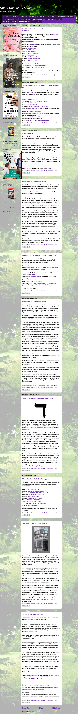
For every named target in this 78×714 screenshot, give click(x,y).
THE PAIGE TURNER (33, 489)
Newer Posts (26, 708)
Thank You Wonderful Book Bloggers (35, 479)
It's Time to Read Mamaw (35, 267)
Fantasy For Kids (25, 19)
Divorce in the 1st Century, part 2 (34, 181)
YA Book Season (32, 44)
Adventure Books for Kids (10, 19)
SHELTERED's (31, 92)
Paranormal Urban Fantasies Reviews (36, 271)
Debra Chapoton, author (11, 143)
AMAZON (32, 678)
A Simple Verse (27, 133)
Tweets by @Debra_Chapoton (10, 207)
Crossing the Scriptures (38, 466)
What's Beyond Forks (40, 65)
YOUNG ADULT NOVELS (10, 16)
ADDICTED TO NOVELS (35, 498)
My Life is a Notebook (35, 57)
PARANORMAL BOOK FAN (36, 494)
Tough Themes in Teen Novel (32, 614)
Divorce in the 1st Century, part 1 (34, 301)
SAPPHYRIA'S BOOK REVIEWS (37, 491)
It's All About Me (32, 62)
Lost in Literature (31, 113)
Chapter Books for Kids (53, 19)
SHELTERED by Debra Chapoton (46, 599)
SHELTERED (55, 34)
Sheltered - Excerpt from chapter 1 (34, 523)
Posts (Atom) (32, 711)
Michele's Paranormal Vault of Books (38, 106)
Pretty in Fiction (31, 274)
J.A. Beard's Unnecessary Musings (39, 101)
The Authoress (32, 51)
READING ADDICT (33, 496)
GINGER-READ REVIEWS (33, 501)
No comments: (49, 122)
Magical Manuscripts (33, 276)
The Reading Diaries (33, 63)
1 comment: (49, 74)
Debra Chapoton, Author (16, 7)
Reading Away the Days (34, 58)
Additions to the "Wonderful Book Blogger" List (39, 255)
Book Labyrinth (32, 48)
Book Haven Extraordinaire (35, 103)
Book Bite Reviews (32, 60)
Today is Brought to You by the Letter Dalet (37, 398)
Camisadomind (32, 265)
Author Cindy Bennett (33, 53)
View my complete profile (9, 145)
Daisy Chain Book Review (35, 111)
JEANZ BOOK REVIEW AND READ (38, 493)
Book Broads (30, 50)
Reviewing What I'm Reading (37, 269)
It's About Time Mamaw (51, 267)
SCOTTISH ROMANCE (9, 22)
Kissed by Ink (30, 99)
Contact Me (37, 22)
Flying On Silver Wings (36, 281)
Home (41, 708)
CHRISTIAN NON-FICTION (65, 16)
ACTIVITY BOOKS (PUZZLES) (45, 16)
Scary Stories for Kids (38, 19)
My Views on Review (33, 279)
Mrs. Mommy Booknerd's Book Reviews (38, 120)
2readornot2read (32, 104)
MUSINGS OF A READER (40, 503)
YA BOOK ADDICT (33, 505)
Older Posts (56, 708)
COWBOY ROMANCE (25, 22)
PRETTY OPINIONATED (34, 500)
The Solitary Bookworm (37, 67)
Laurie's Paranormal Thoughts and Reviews (39, 117)
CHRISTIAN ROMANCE (27, 16)
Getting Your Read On (33, 108)
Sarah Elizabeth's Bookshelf (40, 283)
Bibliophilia (30, 55)
